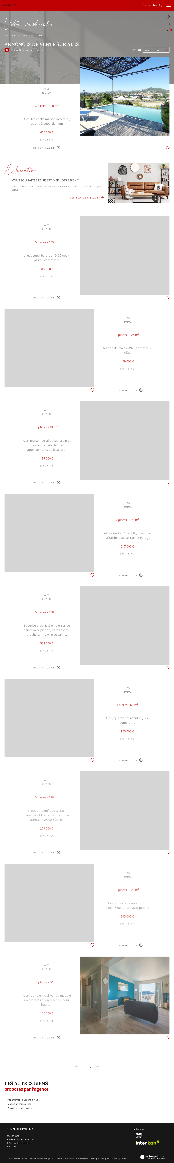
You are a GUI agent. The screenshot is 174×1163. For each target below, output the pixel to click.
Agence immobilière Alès (17, 35)
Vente (34, 35)
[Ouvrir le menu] (168, 5)
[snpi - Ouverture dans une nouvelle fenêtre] (139, 1135)
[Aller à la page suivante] (97, 1067)
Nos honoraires (57, 1158)
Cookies (123, 1159)
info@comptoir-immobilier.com (20, 1139)
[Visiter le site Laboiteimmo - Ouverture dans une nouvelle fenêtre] (152, 1157)
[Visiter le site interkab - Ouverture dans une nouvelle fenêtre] (147, 1143)
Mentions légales (82, 1158)
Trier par (137, 50)
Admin (93, 1158)
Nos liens (101, 1158)
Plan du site (69, 1158)
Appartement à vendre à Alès (23, 1099)
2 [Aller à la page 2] (90, 1066)
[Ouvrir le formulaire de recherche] (152, 5)
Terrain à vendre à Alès (20, 1108)
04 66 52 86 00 (13, 1136)
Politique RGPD (112, 1158)
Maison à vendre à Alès (19, 1103)
